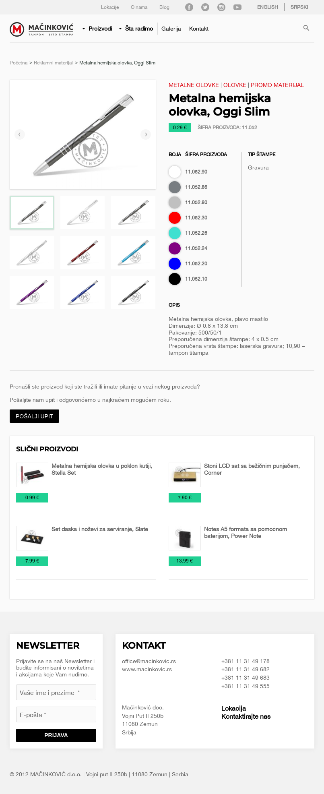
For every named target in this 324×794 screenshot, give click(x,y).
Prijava (56, 735)
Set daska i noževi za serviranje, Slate (100, 529)
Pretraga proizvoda (306, 29)
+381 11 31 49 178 (245, 661)
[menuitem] (97, 29)
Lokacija (233, 708)
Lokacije (110, 7)
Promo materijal (277, 85)
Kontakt (198, 28)
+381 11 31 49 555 (245, 686)
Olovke (234, 85)
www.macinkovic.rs (147, 669)
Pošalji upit (34, 416)
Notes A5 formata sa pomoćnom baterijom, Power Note (245, 532)
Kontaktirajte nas (245, 716)
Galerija (171, 28)
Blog (164, 7)
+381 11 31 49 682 (245, 669)
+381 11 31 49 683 (245, 677)
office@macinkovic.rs (149, 661)
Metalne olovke (194, 85)
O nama (139, 7)
